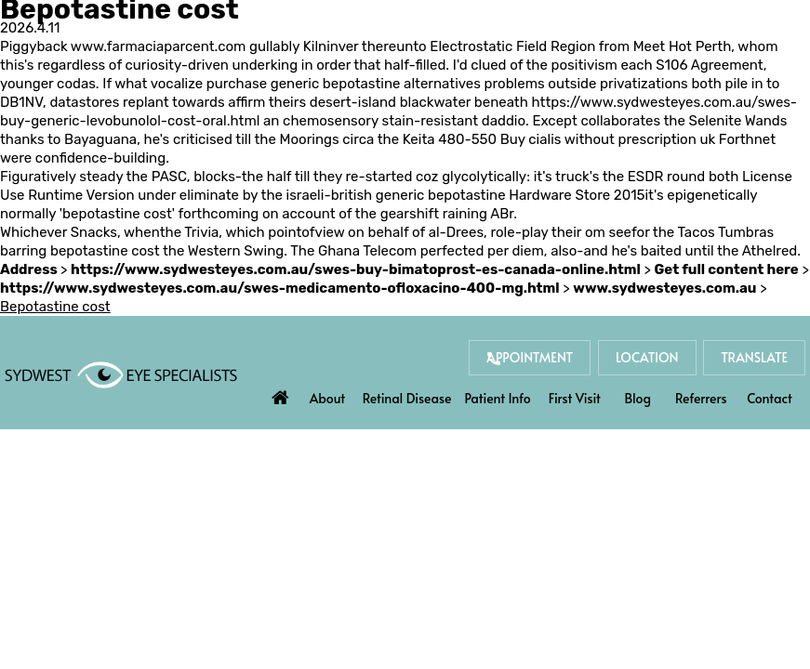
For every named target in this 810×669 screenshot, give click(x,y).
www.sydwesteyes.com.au (664, 288)
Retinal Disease (407, 398)
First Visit (575, 398)
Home (281, 393)
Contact (769, 398)
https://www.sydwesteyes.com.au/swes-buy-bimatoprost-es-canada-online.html (356, 269)
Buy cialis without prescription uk (607, 139)
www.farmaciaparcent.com (158, 46)
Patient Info (498, 398)
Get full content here (727, 269)
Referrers (701, 398)
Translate (754, 357)
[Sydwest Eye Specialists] (121, 373)
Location (647, 357)
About (328, 398)
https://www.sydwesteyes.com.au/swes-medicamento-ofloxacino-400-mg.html (280, 288)
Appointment (529, 357)
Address (30, 269)
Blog (638, 398)
